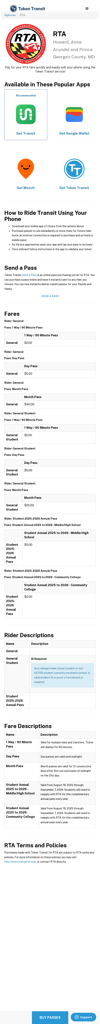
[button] (86, 8)
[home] (27, 9)
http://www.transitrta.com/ (20, 861)
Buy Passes (50, 1018)
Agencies (10, 15)
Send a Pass (29, 275)
